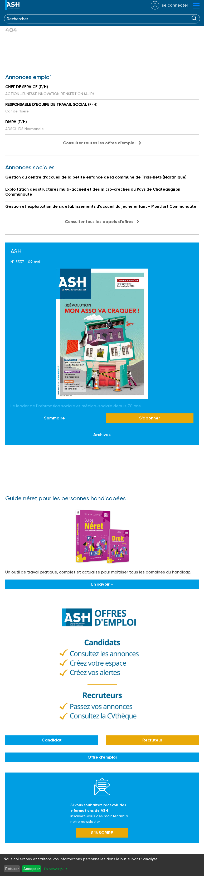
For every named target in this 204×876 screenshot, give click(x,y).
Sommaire (54, 417)
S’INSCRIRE (102, 832)
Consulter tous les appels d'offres (99, 221)
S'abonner (149, 417)
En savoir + (102, 584)
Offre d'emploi (102, 757)
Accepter (31, 869)
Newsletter (102, 786)
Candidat (52, 740)
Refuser (12, 869)
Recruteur (152, 740)
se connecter (175, 5)
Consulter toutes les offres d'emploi (99, 142)
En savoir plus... (57, 869)
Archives (102, 434)
